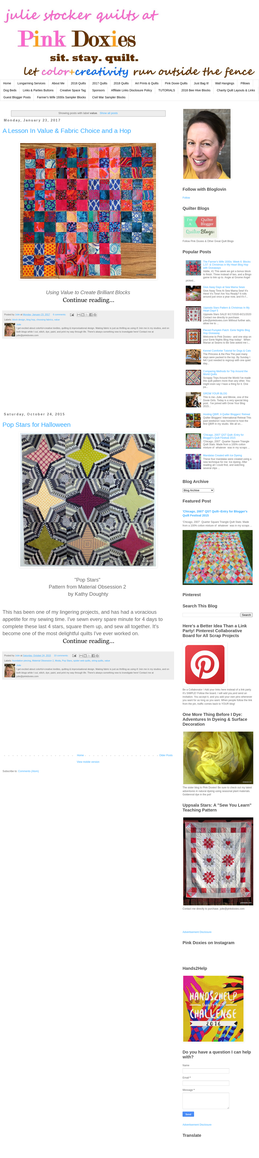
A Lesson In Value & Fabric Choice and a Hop (67, 130)
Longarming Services (31, 83)
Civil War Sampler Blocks (108, 97)
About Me (58, 83)
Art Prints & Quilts (146, 83)
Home (7, 83)
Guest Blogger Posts (17, 97)
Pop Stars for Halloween (37, 424)
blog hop (30, 319)
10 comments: (61, 655)
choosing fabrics (44, 319)
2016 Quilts (78, 83)
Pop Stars (67, 660)
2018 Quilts (121, 83)
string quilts (97, 660)
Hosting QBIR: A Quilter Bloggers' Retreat (226, 414)
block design (18, 319)
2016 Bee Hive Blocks (195, 90)
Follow (186, 197)
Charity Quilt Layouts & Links (236, 90)
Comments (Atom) (28, 771)
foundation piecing (21, 660)
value (57, 319)
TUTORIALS (166, 90)
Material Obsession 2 (42, 660)
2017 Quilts (99, 83)
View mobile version (88, 761)
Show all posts (109, 113)
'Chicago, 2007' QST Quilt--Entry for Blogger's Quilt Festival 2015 (223, 436)
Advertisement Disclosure (197, 932)
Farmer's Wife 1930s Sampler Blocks (61, 97)
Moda (58, 660)
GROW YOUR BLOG (215, 393)
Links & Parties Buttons (38, 90)
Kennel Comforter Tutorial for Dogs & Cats (227, 350)
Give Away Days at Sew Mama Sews (224, 287)
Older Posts (166, 755)
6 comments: (60, 314)
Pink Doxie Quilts (176, 83)
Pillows (245, 83)
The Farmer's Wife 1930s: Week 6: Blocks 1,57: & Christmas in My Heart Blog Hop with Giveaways (227, 264)
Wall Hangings (224, 83)
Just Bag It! (201, 83)
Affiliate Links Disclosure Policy (131, 90)
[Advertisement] (88, 378)
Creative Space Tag (73, 90)
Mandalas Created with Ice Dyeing (222, 455)
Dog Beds (9, 90)
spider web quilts (81, 660)
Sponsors (98, 90)
